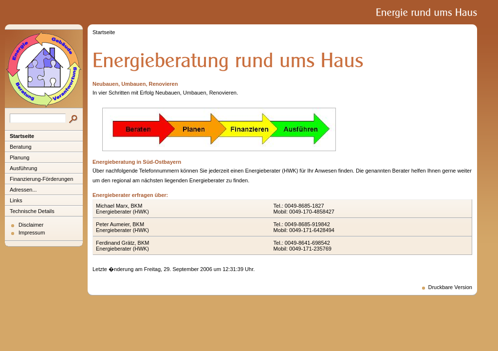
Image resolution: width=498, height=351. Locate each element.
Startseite (22, 136)
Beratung (21, 147)
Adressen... (23, 190)
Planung (19, 157)
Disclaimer (30, 225)
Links (16, 200)
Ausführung (23, 168)
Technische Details (32, 211)
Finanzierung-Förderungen (41, 179)
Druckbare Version (450, 287)
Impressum (31, 232)
